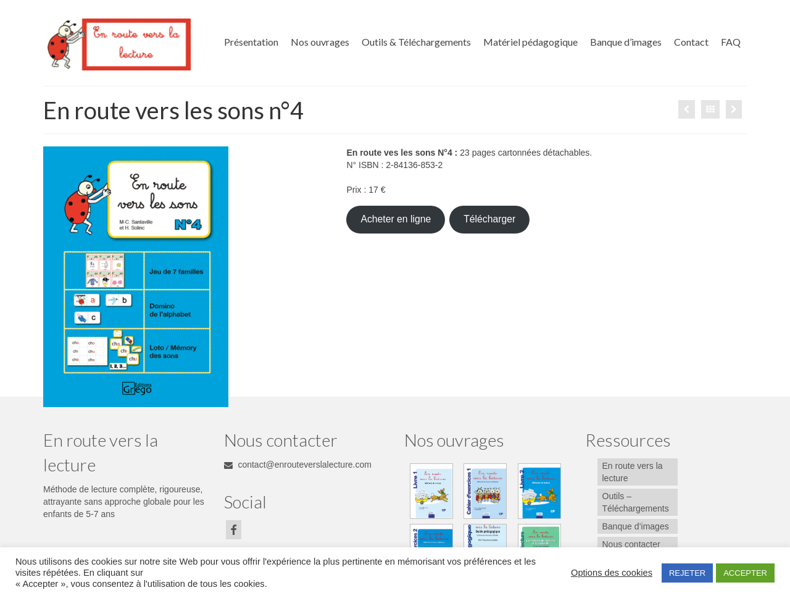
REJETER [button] (687, 573)
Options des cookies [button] (611, 573)
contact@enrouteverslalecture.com (298, 465)
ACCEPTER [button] (745, 573)
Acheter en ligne (395, 219)
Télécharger (489, 219)
